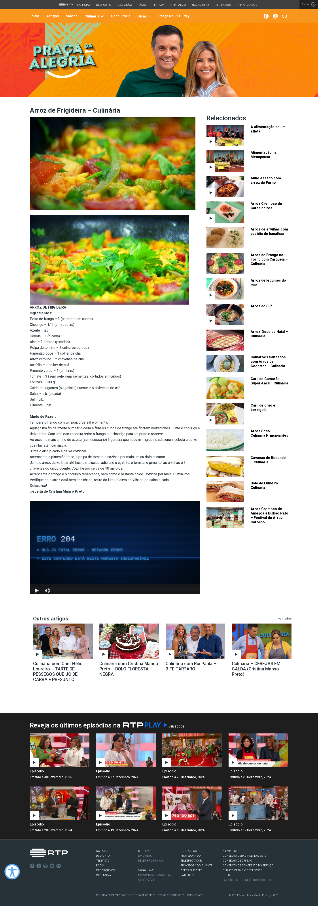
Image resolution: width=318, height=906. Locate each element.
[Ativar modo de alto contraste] (12, 871)
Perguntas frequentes (154, 874)
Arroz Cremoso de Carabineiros (266, 206)
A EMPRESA (230, 850)
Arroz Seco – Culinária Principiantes (269, 433)
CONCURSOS (146, 869)
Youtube (52, 866)
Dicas (144, 16)
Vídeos (71, 16)
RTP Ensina (103, 875)
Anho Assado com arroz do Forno (266, 180)
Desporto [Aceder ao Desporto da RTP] (103, 4)
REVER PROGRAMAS (151, 860)
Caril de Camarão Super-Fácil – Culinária (269, 381)
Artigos (52, 16)
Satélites (187, 875)
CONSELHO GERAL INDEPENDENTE (244, 855)
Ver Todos (176, 726)
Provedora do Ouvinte (196, 865)
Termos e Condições (171, 895)
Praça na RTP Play (173, 16)
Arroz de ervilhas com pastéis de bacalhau (269, 231)
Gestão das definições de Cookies (247, 880)
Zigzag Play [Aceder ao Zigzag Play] (200, 4)
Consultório (120, 16)
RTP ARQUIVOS (105, 870)
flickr (58, 866)
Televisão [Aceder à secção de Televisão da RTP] (124, 4)
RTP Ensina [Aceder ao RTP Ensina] (223, 4)
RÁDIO (100, 865)
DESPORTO (103, 855)
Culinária (94, 16)
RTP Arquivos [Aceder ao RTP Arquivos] (247, 4)
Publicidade (195, 895)
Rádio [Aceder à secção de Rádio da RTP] (142, 4)
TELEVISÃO (103, 860)
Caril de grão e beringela (263, 407)
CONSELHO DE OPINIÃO (237, 860)
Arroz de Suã (262, 306)
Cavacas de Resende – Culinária (268, 460)
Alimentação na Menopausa (263, 154)
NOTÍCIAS (102, 850)
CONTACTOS (189, 850)
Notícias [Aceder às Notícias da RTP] (84, 4)
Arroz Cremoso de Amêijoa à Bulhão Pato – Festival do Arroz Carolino (269, 515)
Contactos (146, 879)
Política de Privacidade (111, 895)
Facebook (32, 866)
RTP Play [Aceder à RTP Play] (158, 4)
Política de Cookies (142, 895)
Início (34, 16)
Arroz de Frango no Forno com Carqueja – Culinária (269, 259)
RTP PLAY (144, 850)
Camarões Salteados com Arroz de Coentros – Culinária (268, 361)
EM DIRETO (145, 855)
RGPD (226, 875)
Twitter (38, 866)
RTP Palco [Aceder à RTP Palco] (178, 4)
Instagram (45, 866)
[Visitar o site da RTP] (66, 4)
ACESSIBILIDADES (191, 870)
